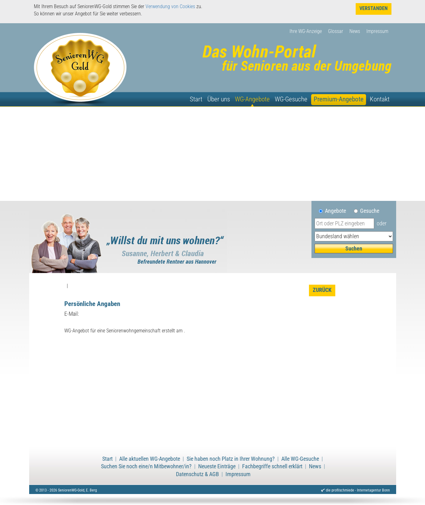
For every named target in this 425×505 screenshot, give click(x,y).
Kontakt (380, 99)
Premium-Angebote (339, 99)
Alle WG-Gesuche (300, 459)
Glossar (335, 31)
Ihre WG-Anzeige (306, 31)
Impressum (377, 31)
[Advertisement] (212, 154)
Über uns (218, 99)
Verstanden (373, 8)
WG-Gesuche (291, 99)
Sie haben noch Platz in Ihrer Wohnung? (231, 459)
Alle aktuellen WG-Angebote (149, 459)
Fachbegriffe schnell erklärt (272, 466)
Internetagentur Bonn (373, 490)
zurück (322, 290)
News (354, 31)
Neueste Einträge (217, 466)
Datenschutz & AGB (197, 474)
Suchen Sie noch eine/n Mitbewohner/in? (146, 466)
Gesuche (369, 211)
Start (196, 99)
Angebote (338, 211)
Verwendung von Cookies (170, 6)
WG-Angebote (252, 99)
